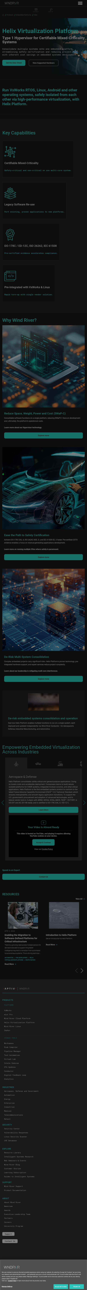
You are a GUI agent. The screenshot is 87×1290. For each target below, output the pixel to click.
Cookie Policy (12, 1285)
